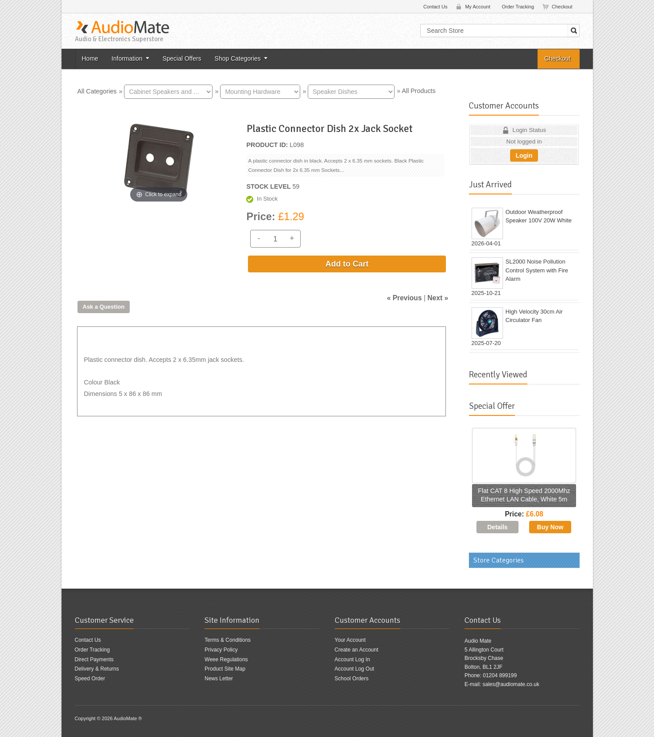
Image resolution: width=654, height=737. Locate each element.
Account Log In (352, 659)
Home (90, 58)
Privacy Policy (221, 650)
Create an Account (357, 650)
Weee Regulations (226, 659)
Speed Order (90, 678)
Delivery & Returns (97, 669)
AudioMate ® (128, 718)
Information (127, 58)
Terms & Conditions (228, 640)
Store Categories (498, 560)
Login (523, 155)
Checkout (562, 6)
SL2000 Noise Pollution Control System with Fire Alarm (537, 270)
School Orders (352, 678)
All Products (418, 90)
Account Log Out (354, 669)
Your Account (350, 640)
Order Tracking (518, 6)
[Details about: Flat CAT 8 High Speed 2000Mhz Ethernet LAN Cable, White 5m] (497, 527)
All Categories (97, 90)
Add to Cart (346, 264)
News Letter (219, 678)
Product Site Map (225, 669)
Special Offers (182, 58)
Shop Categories (238, 58)
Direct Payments (94, 659)
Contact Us (435, 6)
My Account (477, 6)
